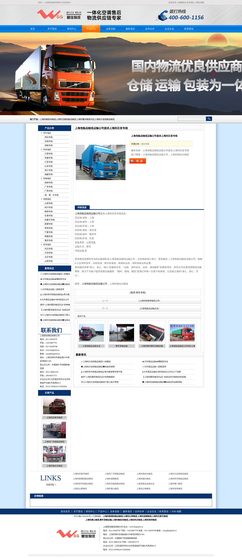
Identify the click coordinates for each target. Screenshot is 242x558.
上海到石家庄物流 (54, 417)
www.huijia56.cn (52, 350)
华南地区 (47, 178)
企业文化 (169, 29)
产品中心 (91, 29)
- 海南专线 (48, 182)
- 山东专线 (48, 166)
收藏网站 (182, 2)
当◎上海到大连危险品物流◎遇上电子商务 (100, 382)
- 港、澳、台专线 (51, 195)
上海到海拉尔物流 (54, 466)
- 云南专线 (48, 203)
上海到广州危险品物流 (54, 442)
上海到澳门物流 (175, 483)
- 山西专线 (48, 261)
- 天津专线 (48, 253)
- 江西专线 (48, 154)
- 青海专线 (48, 228)
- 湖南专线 (48, 145)
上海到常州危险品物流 (178, 479)
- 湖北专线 (48, 137)
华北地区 (47, 244)
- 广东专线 (48, 187)
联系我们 (191, 2)
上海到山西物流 (80, 488)
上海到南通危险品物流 (83, 479)
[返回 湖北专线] (138, 292)
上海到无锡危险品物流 (115, 483)
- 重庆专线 (48, 240)
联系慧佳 (189, 29)
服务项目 (130, 29)
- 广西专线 (48, 191)
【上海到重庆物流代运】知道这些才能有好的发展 (164, 377)
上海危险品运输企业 (91, 346)
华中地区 (47, 133)
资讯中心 (71, 29)
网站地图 (200, 2)
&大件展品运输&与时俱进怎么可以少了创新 (161, 372)
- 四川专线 (48, 207)
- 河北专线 (48, 249)
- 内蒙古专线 (49, 220)
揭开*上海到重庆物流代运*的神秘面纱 (98, 377)
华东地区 (47, 149)
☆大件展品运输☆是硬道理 (52, 289)
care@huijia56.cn (53, 354)
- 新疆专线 (48, 224)
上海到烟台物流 (143, 479)
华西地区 (47, 199)
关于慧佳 (52, 29)
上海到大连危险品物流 (178, 474)
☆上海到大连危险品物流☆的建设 (55, 274)
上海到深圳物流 (175, 488)
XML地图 (176, 511)
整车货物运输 (122, 346)
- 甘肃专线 (48, 215)
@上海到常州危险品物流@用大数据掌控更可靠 (101, 372)
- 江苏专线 (48, 162)
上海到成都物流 (112, 479)
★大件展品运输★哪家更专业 (53, 279)
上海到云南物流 (143, 488)
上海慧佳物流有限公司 (50, 335)
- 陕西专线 (48, 211)
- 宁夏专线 (48, 232)
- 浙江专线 (48, 170)
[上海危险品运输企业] (149, 308)
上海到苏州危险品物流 (83, 483)
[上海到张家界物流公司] (149, 301)
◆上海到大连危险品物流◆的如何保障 (98, 367)
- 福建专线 (48, 174)
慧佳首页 (65, 511)
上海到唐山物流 (112, 488)
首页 (32, 29)
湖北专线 (145, 144)
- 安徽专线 (48, 158)
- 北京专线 (48, 257)
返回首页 (172, 2)
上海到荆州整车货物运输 (152, 346)
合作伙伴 (149, 29)
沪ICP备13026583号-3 (83, 516)
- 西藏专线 (48, 236)
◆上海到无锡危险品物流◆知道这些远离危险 (162, 382)
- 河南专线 (48, 141)
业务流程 (110, 29)
